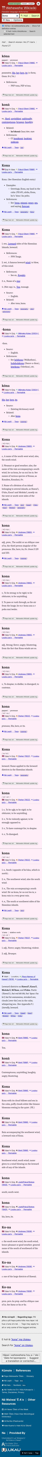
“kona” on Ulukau (23, 1345)
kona (18, 416)
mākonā (14, 142)
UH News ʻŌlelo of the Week (15, 1409)
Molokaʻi (12, 508)
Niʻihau (13, 1016)
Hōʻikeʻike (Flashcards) (12, 1421)
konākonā (18, 138)
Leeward (12, 243)
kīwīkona (15, 366)
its (26, 72)
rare (21, 147)
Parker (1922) (23, 716)
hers (22, 72)
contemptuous (8, 122)
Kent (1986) (22, 1038)
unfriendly (27, 118)
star (18, 281)
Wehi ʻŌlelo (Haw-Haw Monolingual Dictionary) (18, 1415)
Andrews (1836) (24, 1231)
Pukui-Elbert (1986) (25, 63)
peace (31, 202)
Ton (18, 287)
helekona (18, 359)
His (13, 72)
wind (28, 262)
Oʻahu (35, 505)
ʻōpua (16, 202)
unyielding (16, 118)
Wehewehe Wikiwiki (19, 8)
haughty (29, 122)
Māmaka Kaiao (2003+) (27, 333)
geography (24, 212)
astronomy (6, 311)
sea (36, 202)
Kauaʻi (5, 508)
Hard (7, 118)
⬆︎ (30, 1453)
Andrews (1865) (24, 446)
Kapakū (21, 275)
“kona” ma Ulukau (20, 1339)
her (17, 72)
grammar (23, 422)
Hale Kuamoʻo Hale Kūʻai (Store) (16, 1425)
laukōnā (28, 138)
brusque (20, 122)
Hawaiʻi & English (14, 3)
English (31, 3)
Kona (32, 212)
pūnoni (23, 202)
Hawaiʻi (24, 3)
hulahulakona (17, 363)
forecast (25, 206)
